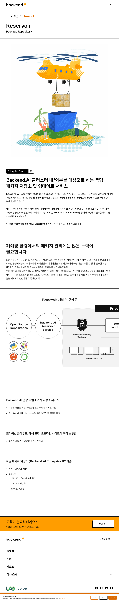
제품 (9, 559)
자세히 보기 (62, 598)
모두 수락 (113, 598)
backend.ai (11, 1)
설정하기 (94, 598)
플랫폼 (10, 551)
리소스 (10, 566)
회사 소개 (12, 574)
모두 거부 (103, 598)
